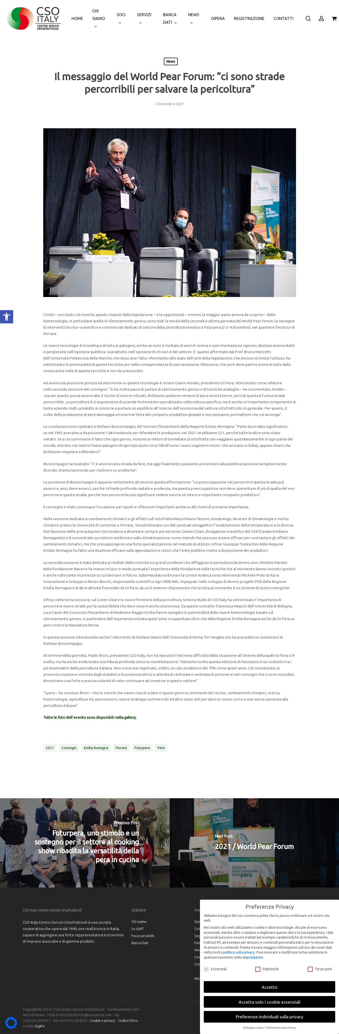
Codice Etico (128, 1021)
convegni (68, 748)
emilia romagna (96, 748)
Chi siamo (138, 922)
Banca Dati (139, 943)
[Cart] (334, 18)
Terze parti (320, 969)
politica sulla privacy (239, 952)
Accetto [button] (270, 987)
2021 (50, 748)
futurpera (142, 748)
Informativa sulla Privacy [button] (281, 1027)
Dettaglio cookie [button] (253, 1027)
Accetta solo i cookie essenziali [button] (269, 1002)
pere (161, 748)
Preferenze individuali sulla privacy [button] (269, 1016)
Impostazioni (253, 957)
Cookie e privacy (102, 1021)
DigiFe (40, 1026)
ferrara (121, 748)
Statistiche (267, 969)
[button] (6, 316)
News (170, 61)
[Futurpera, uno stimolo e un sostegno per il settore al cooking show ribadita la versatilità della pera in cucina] (85, 843)
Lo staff (137, 929)
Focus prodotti (142, 936)
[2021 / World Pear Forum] (254, 843)
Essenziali (215, 969)
